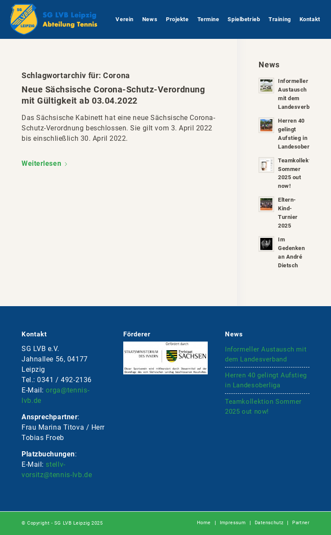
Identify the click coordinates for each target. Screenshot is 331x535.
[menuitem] (124, 19)
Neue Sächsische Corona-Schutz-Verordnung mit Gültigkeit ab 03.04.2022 (113, 95)
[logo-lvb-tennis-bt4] (53, 19)
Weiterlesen (45, 163)
